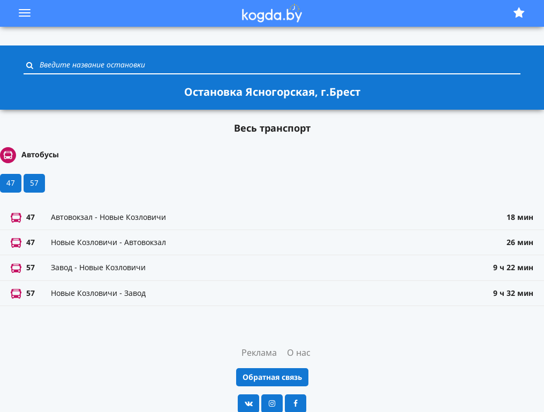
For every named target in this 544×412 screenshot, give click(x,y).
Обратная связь (272, 377)
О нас (299, 352)
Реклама (259, 352)
